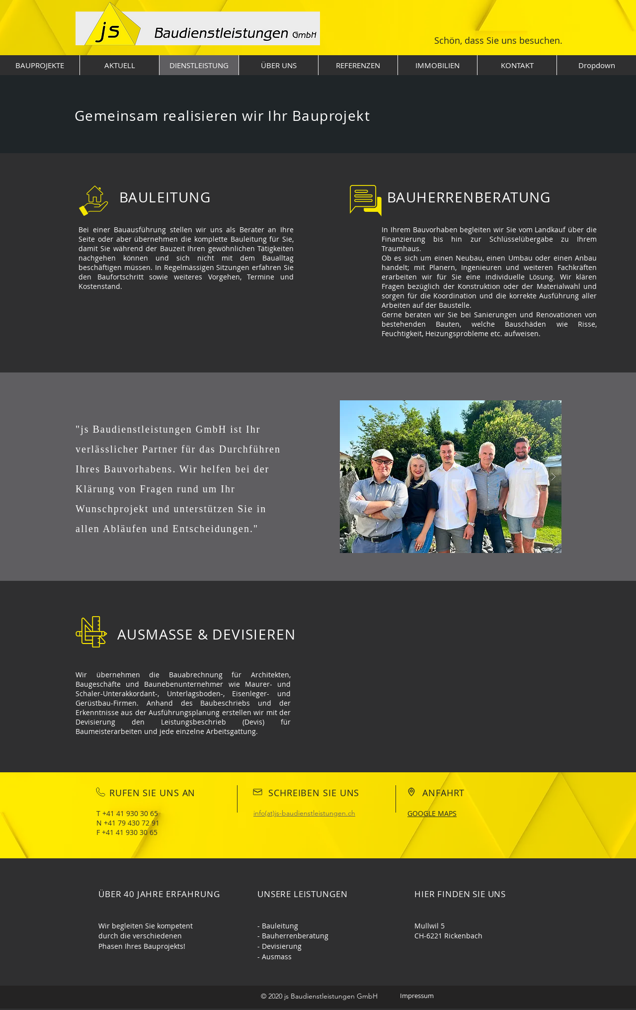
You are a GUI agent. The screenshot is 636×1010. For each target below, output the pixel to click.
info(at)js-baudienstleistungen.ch (304, 813)
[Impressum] (416, 996)
